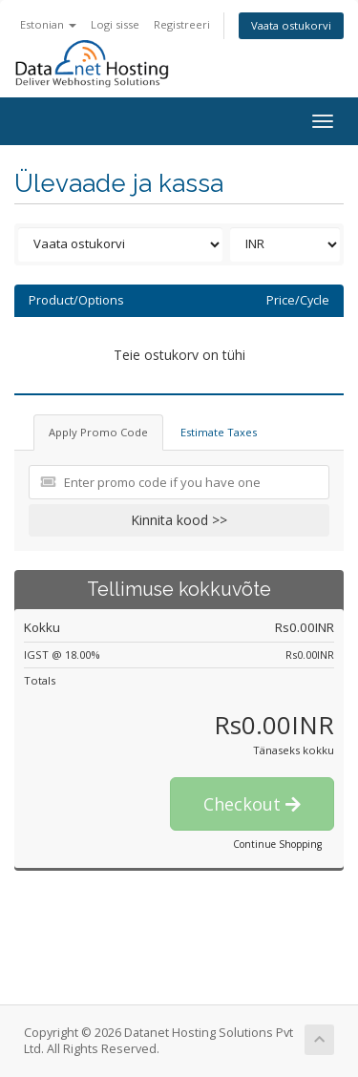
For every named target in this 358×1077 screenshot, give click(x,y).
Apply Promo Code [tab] (98, 432)
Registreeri (182, 24)
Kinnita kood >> (179, 520)
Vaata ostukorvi (291, 25)
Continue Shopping (277, 844)
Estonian (48, 24)
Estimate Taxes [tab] (218, 432)
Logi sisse (115, 24)
